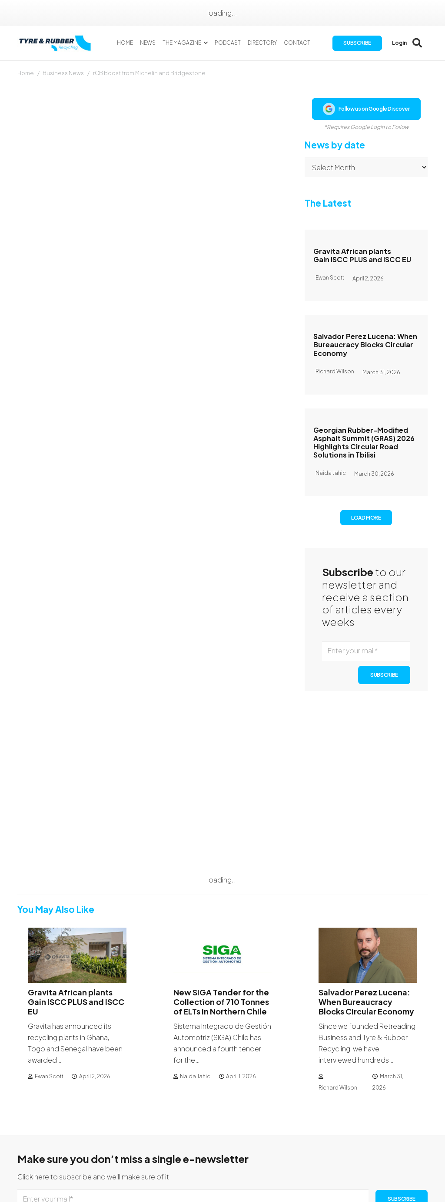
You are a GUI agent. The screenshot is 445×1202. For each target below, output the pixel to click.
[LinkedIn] (406, 1140)
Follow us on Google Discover (366, 109)
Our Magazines (220, 1146)
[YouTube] (420, 1140)
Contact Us (395, 1123)
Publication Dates (297, 1123)
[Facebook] (381, 1140)
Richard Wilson (338, 949)
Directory (212, 1157)
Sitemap (211, 1168)
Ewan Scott (49, 938)
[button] (207, 43)
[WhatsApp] (380, 1155)
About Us (211, 1123)
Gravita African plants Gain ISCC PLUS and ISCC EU (362, 255)
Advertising (287, 1146)
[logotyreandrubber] (58, 44)
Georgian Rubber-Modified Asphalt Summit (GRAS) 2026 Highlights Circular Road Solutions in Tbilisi (364, 442)
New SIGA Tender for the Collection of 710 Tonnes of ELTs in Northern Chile (221, 864)
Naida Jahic (195, 938)
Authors (281, 1134)
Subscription (218, 1134)
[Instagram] (394, 1141)
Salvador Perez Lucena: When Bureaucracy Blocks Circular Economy (365, 344)
